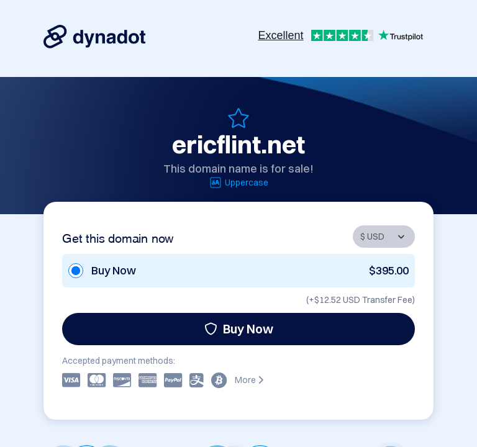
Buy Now (238, 328)
